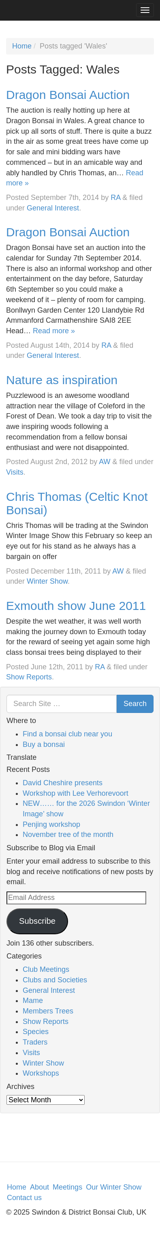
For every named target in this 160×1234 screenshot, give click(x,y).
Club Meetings (46, 969)
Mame (33, 1000)
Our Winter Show (113, 1187)
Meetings (67, 1187)
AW (104, 462)
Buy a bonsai (44, 744)
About (39, 1187)
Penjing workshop (51, 824)
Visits (14, 472)
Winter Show (47, 581)
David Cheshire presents (62, 783)
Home (22, 46)
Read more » (54, 331)
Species (36, 1032)
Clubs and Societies (55, 980)
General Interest (53, 208)
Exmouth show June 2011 (76, 605)
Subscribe (37, 921)
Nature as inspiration (61, 380)
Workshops (41, 1073)
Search (135, 704)
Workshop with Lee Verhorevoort (75, 793)
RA (115, 197)
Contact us (24, 1198)
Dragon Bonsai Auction (68, 94)
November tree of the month (68, 834)
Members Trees (48, 1011)
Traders (35, 1042)
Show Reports (29, 677)
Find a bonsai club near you (67, 734)
